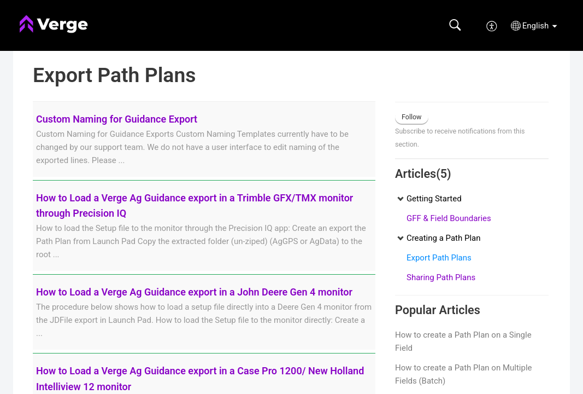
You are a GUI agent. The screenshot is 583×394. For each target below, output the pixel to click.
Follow (412, 117)
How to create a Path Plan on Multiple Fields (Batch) (463, 374)
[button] (455, 25)
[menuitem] (492, 25)
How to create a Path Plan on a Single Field (463, 341)
